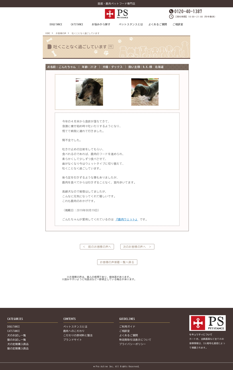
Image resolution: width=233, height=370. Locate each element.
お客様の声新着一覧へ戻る (117, 262)
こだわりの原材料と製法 (78, 335)
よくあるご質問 (157, 24)
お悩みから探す (101, 24)
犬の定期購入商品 (18, 344)
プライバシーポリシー (132, 344)
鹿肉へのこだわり (74, 331)
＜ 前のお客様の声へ (97, 246)
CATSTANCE (77, 24)
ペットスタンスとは (131, 24)
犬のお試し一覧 (16, 335)
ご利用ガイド (127, 326)
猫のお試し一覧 (16, 339)
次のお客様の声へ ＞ (137, 246)
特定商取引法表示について (135, 339)
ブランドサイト (72, 339)
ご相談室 (178, 24)
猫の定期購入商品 (18, 348)
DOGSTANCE (56, 24)
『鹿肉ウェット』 (126, 219)
